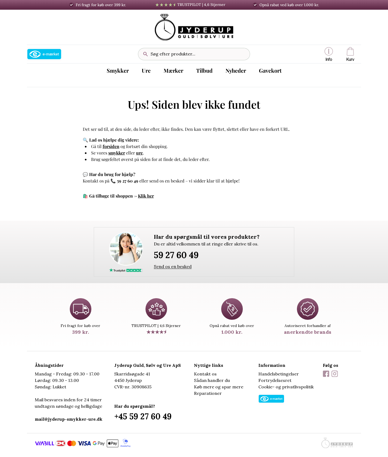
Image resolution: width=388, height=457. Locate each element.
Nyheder (236, 70)
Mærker (173, 70)
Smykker (118, 70)
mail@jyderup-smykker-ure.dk (68, 419)
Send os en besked (173, 266)
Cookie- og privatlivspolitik (286, 386)
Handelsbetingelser (278, 374)
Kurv (350, 54)
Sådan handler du (212, 380)
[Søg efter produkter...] (198, 54)
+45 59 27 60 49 (143, 416)
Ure (146, 70)
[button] (329, 54)
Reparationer (208, 393)
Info (328, 54)
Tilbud (204, 70)
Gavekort (270, 70)
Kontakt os (205, 374)
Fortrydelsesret (275, 380)
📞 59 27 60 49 (124, 181)
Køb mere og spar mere (218, 386)
